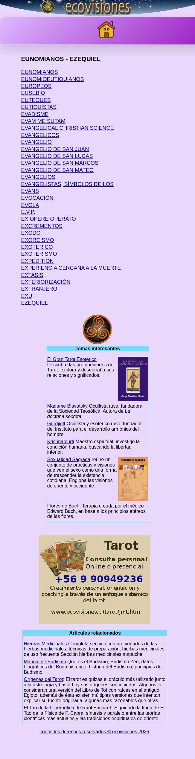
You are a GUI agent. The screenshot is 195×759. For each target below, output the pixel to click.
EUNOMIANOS (39, 72)
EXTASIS (32, 275)
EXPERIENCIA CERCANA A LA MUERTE (71, 268)
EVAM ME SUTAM (43, 121)
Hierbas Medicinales (45, 643)
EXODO (30, 233)
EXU (26, 296)
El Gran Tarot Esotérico (72, 359)
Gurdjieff (56, 423)
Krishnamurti (60, 441)
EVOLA (30, 205)
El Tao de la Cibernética (49, 707)
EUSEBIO (33, 93)
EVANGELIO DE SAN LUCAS (57, 156)
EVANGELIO (36, 142)
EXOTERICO (37, 247)
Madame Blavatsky (67, 406)
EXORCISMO (37, 240)
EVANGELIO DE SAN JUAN (55, 149)
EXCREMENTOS (42, 226)
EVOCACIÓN (37, 198)
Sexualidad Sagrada (68, 459)
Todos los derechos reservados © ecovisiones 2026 (94, 731)
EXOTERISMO (39, 254)
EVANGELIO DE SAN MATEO (57, 170)
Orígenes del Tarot (43, 679)
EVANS (30, 191)
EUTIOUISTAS (39, 107)
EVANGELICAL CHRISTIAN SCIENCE (67, 128)
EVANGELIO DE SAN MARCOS (59, 163)
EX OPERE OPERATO (48, 219)
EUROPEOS (36, 86)
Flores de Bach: (64, 505)
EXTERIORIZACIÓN (45, 282)
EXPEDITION (37, 261)
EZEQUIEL (34, 303)
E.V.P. (28, 212)
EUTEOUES (36, 100)
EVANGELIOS (38, 177)
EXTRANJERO (39, 289)
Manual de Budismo (45, 661)
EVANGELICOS (40, 135)
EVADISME (34, 114)
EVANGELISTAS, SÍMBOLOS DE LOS (67, 184)
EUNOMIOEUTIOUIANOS (52, 79)
